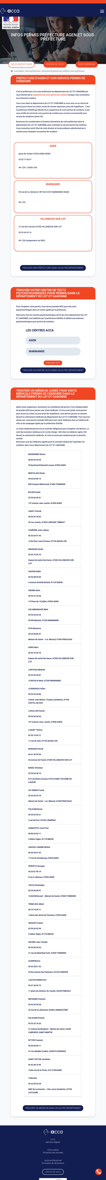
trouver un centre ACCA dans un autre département (53, 370)
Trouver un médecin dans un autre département (53, 1108)
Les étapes (19, 71)
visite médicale (86, 64)
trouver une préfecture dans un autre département (53, 268)
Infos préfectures (32, 71)
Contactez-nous (53, 1172)
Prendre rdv (53, 363)
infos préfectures (21, 64)
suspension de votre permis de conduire (50, 95)
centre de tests (55, 64)
